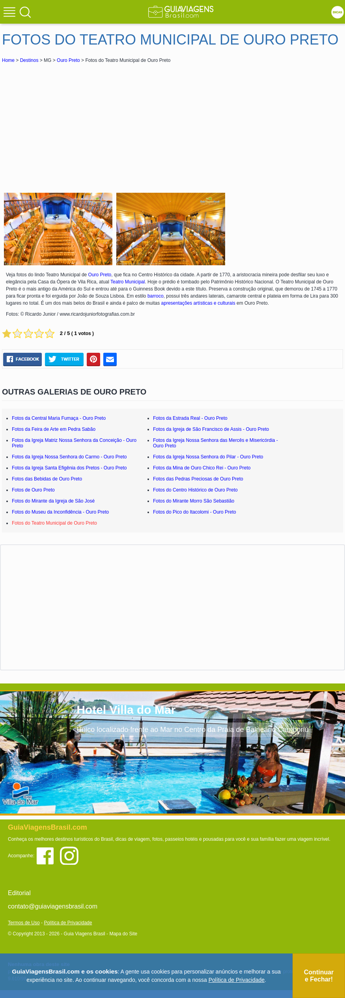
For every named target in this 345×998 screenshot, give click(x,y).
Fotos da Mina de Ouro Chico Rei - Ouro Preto (201, 468)
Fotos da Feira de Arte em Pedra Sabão (53, 429)
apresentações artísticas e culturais (198, 303)
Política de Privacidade (68, 922)
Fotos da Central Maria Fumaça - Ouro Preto (59, 418)
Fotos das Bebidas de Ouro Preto (47, 479)
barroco (155, 296)
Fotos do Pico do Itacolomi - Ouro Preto (194, 512)
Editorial (19, 893)
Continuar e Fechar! (319, 976)
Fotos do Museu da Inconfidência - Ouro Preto (60, 512)
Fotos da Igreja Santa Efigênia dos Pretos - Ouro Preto (69, 468)
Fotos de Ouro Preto (33, 490)
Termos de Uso (24, 922)
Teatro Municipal (127, 282)
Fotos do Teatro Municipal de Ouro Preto (54, 523)
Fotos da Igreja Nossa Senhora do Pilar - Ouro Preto (208, 457)
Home (8, 60)
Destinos (29, 60)
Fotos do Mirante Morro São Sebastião (193, 501)
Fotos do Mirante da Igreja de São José (53, 501)
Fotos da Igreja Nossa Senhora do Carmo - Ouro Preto (69, 457)
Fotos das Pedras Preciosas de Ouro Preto (198, 479)
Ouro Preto (68, 60)
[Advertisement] (72, 124)
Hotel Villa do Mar (125, 709)
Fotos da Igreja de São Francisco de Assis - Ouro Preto (211, 429)
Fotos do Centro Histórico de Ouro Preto (195, 490)
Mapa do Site (123, 934)
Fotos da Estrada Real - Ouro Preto (190, 418)
